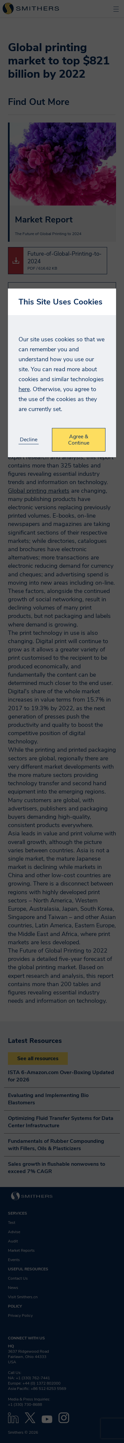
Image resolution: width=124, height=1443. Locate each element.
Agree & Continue (78, 439)
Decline (28, 439)
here (24, 389)
